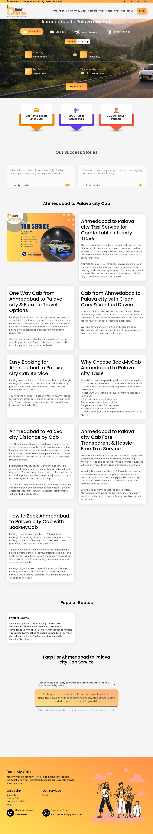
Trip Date (38, 69)
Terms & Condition (16, 801)
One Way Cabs (78, 10)
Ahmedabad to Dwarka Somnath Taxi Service (47, 632)
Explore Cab (76, 86)
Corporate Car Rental (100, 10)
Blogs (116, 10)
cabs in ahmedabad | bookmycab (27, 623)
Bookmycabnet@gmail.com (66, 814)
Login (141, 10)
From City (38, 52)
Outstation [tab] (31, 31)
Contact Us (127, 10)
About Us (64, 10)
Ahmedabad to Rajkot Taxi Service (27, 636)
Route (45, 795)
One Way (70, 41)
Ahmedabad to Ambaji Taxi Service (27, 629)
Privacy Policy (14, 798)
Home (54, 10)
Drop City (93, 52)
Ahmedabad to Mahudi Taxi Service (42, 626)
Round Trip (83, 41)
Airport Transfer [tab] (86, 32)
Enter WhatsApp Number (93, 69)
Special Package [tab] (118, 32)
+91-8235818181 (53, 1)
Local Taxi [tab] (58, 32)
